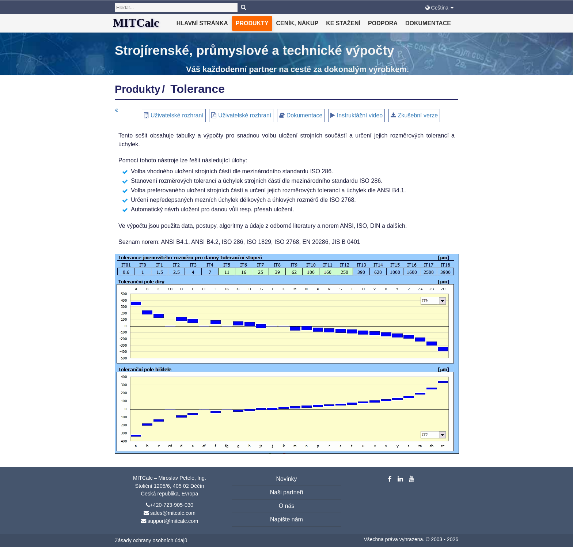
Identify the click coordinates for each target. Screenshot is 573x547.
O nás (287, 506)
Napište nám (286, 519)
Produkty (252, 23)
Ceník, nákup (297, 23)
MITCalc (136, 22)
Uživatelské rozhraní (177, 115)
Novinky (286, 479)
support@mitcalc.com (173, 521)
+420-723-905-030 (171, 505)
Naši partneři (286, 492)
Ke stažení (343, 23)
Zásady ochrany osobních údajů (151, 540)
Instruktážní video (360, 115)
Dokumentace (428, 23)
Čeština (439, 8)
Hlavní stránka (202, 23)
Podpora (383, 23)
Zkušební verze (418, 115)
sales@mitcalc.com (173, 513)
